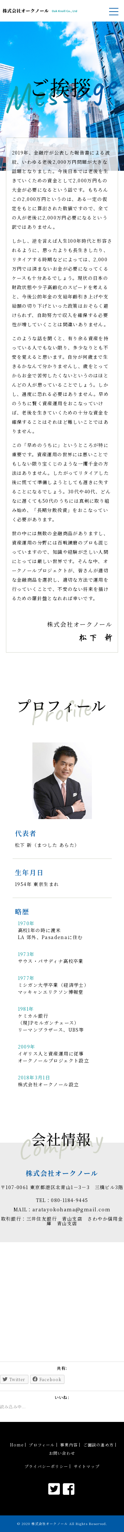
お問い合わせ (62, 1453)
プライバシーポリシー (46, 1466)
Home (16, 1445)
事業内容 (69, 1445)
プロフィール (42, 1445)
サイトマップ (87, 1466)
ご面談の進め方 (98, 1445)
